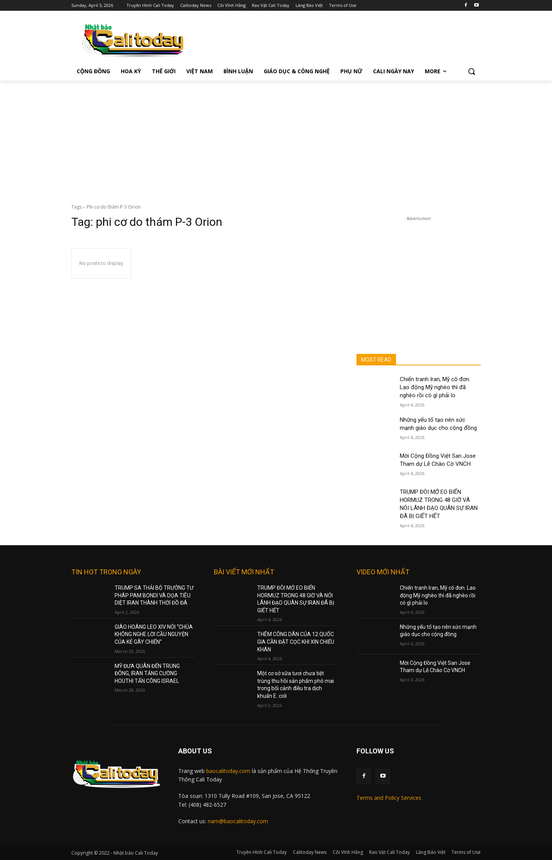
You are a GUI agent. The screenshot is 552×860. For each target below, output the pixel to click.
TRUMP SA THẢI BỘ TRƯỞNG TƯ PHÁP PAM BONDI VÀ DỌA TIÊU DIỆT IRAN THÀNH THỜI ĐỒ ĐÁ (154, 595)
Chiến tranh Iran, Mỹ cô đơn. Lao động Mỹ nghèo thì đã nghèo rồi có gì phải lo (435, 387)
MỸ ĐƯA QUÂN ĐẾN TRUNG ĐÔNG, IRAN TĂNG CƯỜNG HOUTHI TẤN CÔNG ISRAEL (147, 673)
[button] (471, 71)
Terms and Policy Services (388, 797)
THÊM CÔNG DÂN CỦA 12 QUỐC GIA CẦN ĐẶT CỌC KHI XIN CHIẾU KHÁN (295, 641)
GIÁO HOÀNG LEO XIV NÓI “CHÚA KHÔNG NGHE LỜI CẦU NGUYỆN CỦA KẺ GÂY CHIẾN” (154, 634)
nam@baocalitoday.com (238, 821)
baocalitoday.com (228, 770)
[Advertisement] (276, 138)
